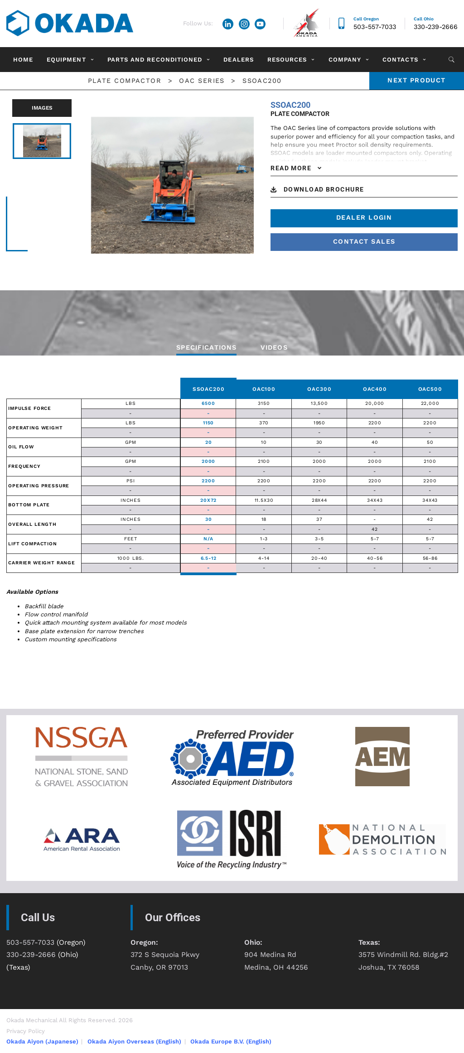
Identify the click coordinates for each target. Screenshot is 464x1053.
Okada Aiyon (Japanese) (42, 1041)
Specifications (206, 347)
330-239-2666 (436, 27)
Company (345, 59)
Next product (416, 80)
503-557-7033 (374, 27)
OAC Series (201, 81)
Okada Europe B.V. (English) (230, 1041)
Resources (287, 59)
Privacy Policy (25, 1031)
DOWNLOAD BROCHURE (324, 189)
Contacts (400, 59)
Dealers (238, 59)
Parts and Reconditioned (154, 59)
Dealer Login (364, 217)
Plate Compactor (125, 81)
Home (23, 59)
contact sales (364, 241)
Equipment (66, 59)
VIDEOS (274, 347)
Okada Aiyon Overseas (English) (134, 1041)
